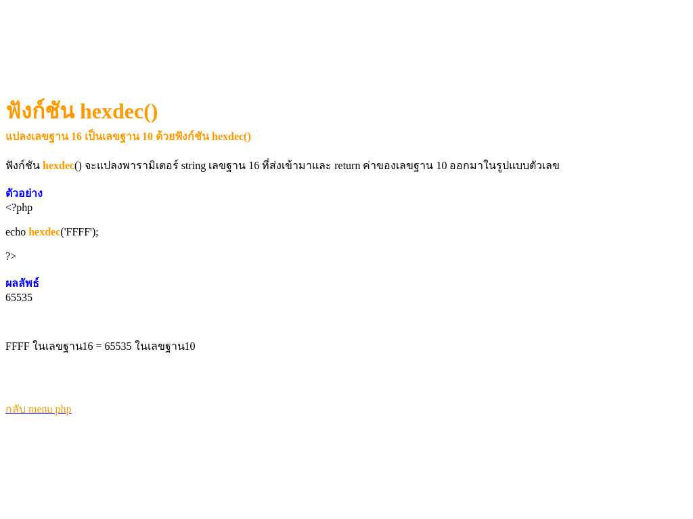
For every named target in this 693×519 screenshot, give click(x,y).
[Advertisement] (253, 37)
